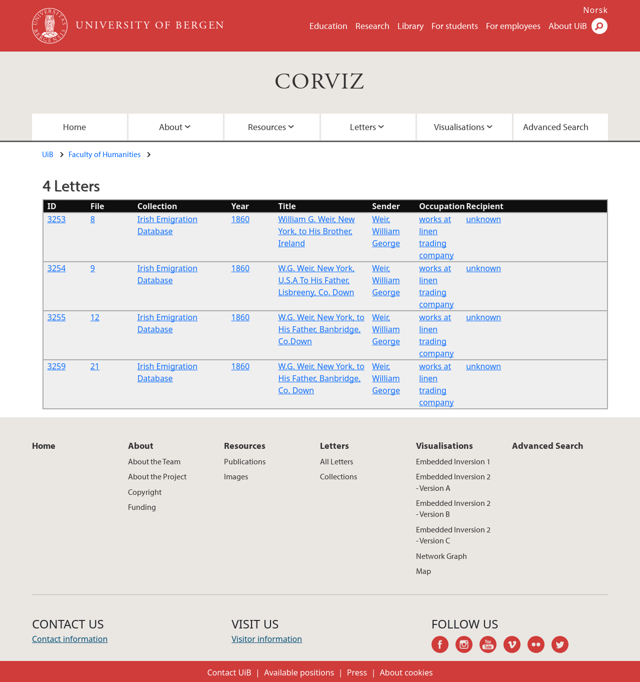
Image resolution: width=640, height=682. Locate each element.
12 (95, 317)
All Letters (336, 461)
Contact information (70, 638)
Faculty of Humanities (104, 154)
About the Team (154, 461)
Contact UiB (229, 672)
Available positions (299, 672)
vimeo (516, 646)
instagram (468, 646)
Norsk (595, 10)
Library (411, 26)
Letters (363, 127)
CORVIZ (319, 82)
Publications (245, 461)
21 (95, 366)
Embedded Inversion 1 (453, 461)
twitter (564, 646)
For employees (513, 26)
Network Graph (441, 556)
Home (74, 127)
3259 (57, 366)
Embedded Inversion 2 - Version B (453, 508)
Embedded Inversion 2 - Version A (453, 481)
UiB (48, 154)
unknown (483, 219)
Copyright (145, 492)
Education (329, 26)
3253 (57, 219)
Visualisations (459, 127)
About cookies (406, 672)
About (170, 127)
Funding (142, 507)
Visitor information (267, 638)
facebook (444, 646)
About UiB (567, 26)
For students (455, 26)
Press (357, 672)
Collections (338, 476)
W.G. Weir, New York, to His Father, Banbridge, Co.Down (321, 329)
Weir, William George (386, 231)
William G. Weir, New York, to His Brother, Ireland (316, 231)
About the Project (157, 476)
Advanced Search (555, 127)
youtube (492, 646)
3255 (57, 317)
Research (373, 26)
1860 (241, 219)
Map (423, 571)
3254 (57, 268)
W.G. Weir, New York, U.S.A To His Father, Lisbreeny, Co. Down (316, 280)
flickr (540, 646)
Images (236, 476)
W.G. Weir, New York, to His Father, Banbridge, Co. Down (321, 378)
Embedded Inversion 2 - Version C (453, 534)
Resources (267, 127)
